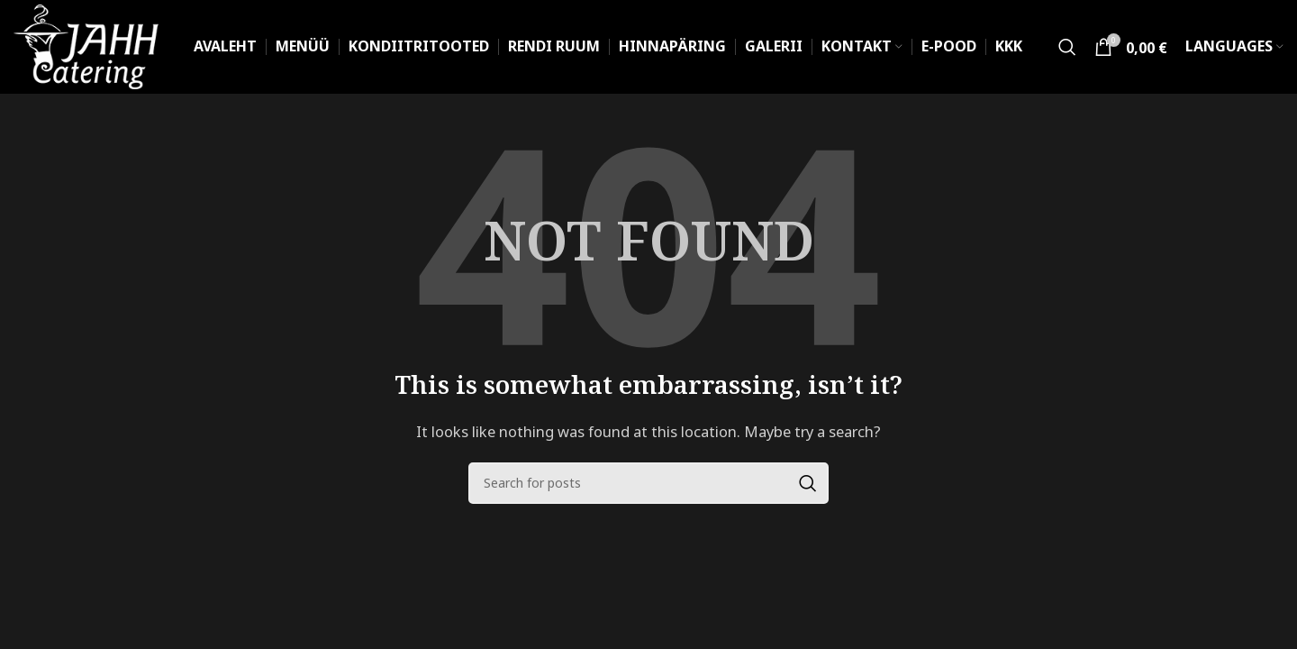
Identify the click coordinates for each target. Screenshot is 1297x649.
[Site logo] (86, 45)
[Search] (1067, 47)
